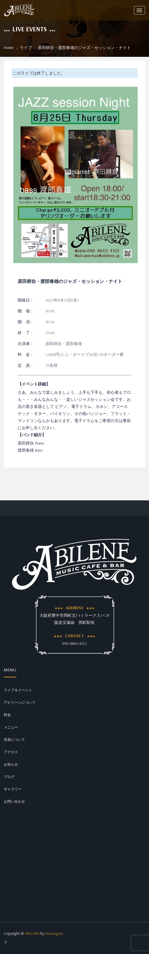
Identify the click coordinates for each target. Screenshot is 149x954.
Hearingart (54, 933)
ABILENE (32, 933)
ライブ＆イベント (18, 690)
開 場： (26, 310)
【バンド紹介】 (32, 434)
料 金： (26, 354)
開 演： (26, 321)
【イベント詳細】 (34, 383)
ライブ (26, 47)
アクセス (11, 752)
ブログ (9, 776)
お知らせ (11, 764)
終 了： (26, 332)
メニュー (11, 727)
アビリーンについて (20, 702)
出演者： (26, 343)
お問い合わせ (14, 801)
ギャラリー (12, 789)
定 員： (26, 365)
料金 (7, 715)
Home (9, 47)
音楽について (14, 739)
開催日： (26, 300)
